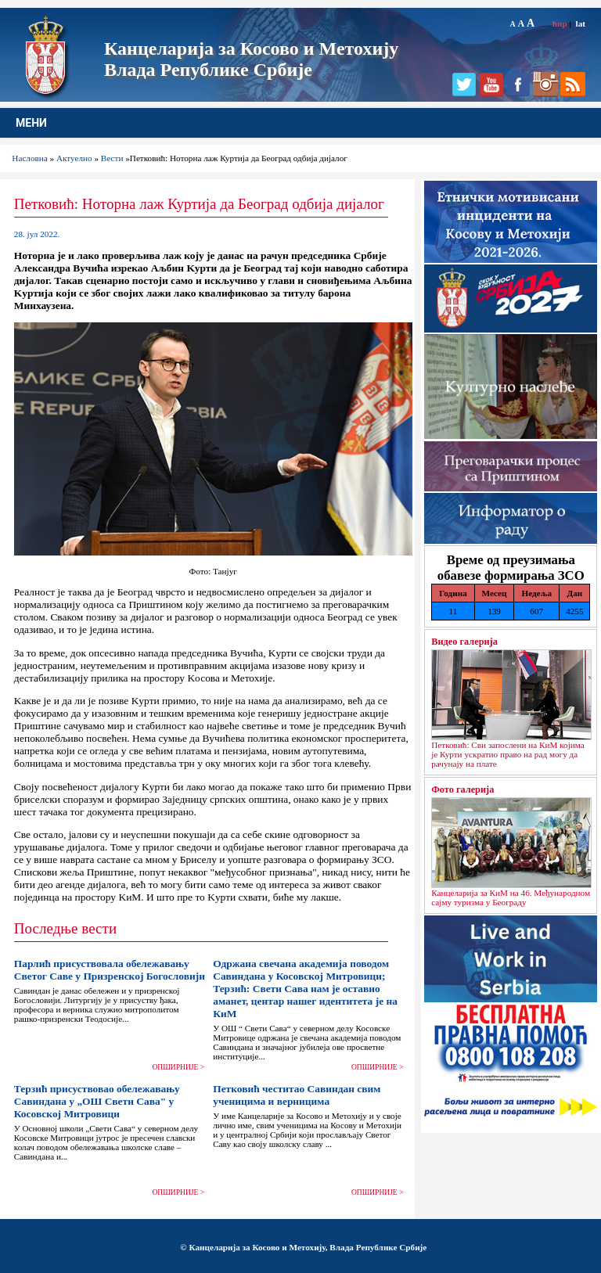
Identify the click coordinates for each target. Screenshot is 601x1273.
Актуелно (74, 158)
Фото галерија (462, 789)
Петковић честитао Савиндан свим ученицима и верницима (296, 1095)
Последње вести (65, 928)
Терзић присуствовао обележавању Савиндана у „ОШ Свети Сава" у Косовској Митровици (97, 1101)
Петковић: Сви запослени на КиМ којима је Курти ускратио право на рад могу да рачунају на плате (508, 754)
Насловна (29, 158)
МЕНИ (31, 123)
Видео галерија (464, 641)
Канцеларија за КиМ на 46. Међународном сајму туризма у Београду (510, 897)
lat (580, 23)
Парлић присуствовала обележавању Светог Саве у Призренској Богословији (109, 970)
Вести (112, 158)
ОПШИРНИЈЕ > (179, 1067)
